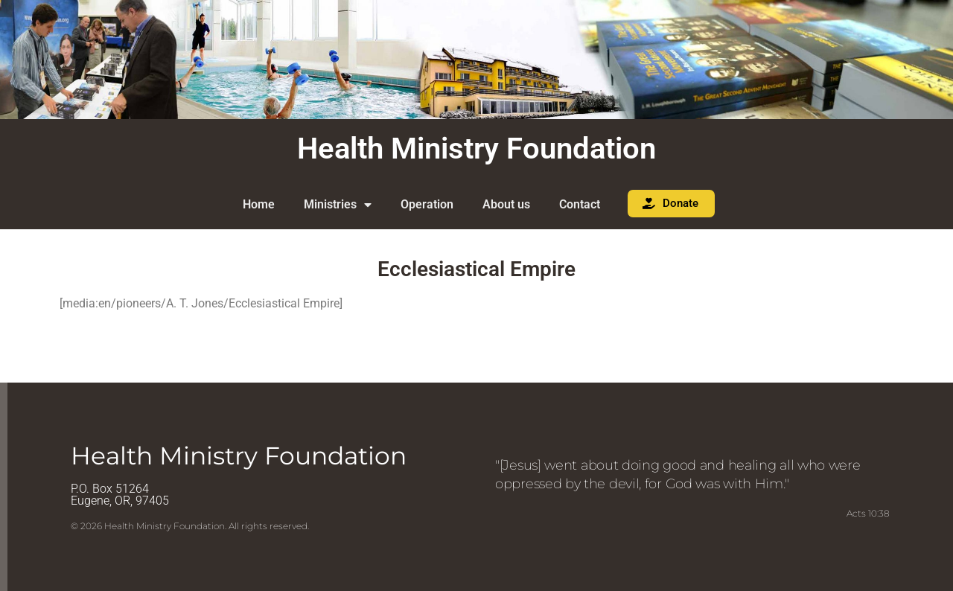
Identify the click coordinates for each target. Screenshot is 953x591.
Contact (579, 204)
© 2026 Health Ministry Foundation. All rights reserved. (190, 525)
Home (259, 204)
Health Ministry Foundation (476, 148)
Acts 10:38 (868, 513)
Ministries (338, 204)
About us (506, 204)
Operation (427, 204)
